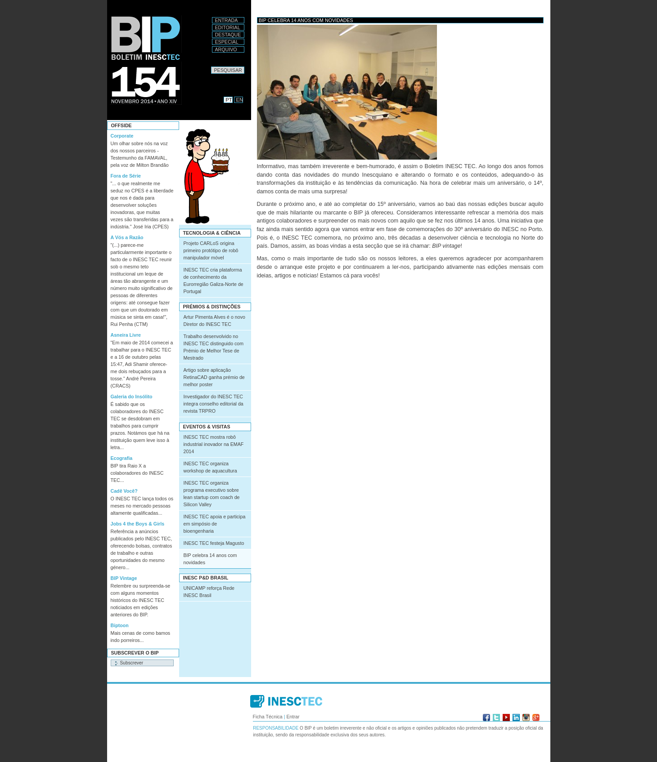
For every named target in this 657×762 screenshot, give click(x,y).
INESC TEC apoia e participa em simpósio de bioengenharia (215, 524)
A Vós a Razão (127, 237)
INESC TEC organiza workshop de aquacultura (210, 467)
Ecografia (122, 458)
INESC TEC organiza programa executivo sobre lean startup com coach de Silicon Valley (212, 493)
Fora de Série (126, 175)
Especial (226, 42)
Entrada (226, 20)
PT (228, 99)
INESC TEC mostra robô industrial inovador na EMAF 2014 (214, 444)
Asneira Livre (126, 335)
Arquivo (226, 49)
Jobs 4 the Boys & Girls (138, 523)
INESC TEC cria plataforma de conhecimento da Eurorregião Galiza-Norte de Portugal (213, 280)
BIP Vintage (124, 578)
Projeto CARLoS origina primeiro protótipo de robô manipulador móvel (211, 250)
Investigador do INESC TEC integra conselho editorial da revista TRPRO (213, 404)
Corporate (122, 135)
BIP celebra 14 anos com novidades (210, 559)
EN (239, 99)
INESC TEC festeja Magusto (214, 543)
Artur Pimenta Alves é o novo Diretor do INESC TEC (214, 320)
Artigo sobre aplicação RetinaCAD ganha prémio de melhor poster (214, 377)
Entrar (292, 716)
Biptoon (120, 625)
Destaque (228, 34)
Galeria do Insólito (132, 396)
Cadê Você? (124, 491)
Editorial (227, 27)
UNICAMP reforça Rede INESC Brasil (209, 591)
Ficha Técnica (268, 716)
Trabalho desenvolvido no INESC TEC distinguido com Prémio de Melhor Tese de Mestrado (214, 347)
